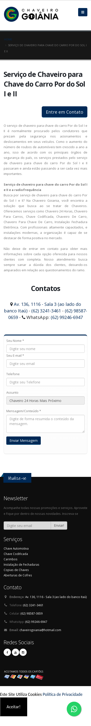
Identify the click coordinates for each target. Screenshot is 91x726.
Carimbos (10, 559)
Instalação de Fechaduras (21, 564)
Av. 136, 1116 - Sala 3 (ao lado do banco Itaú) (56, 597)
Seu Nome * (15, 340)
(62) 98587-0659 (32, 613)
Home (8, 39)
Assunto (12, 392)
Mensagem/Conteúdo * (23, 411)
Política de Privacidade (63, 694)
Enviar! (59, 525)
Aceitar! (14, 706)
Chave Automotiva (16, 548)
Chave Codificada (16, 554)
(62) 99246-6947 (67, 317)
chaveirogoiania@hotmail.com (40, 630)
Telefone (13, 374)
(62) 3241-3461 (46, 311)
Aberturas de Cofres (18, 575)
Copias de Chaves (16, 570)
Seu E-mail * (15, 355)
